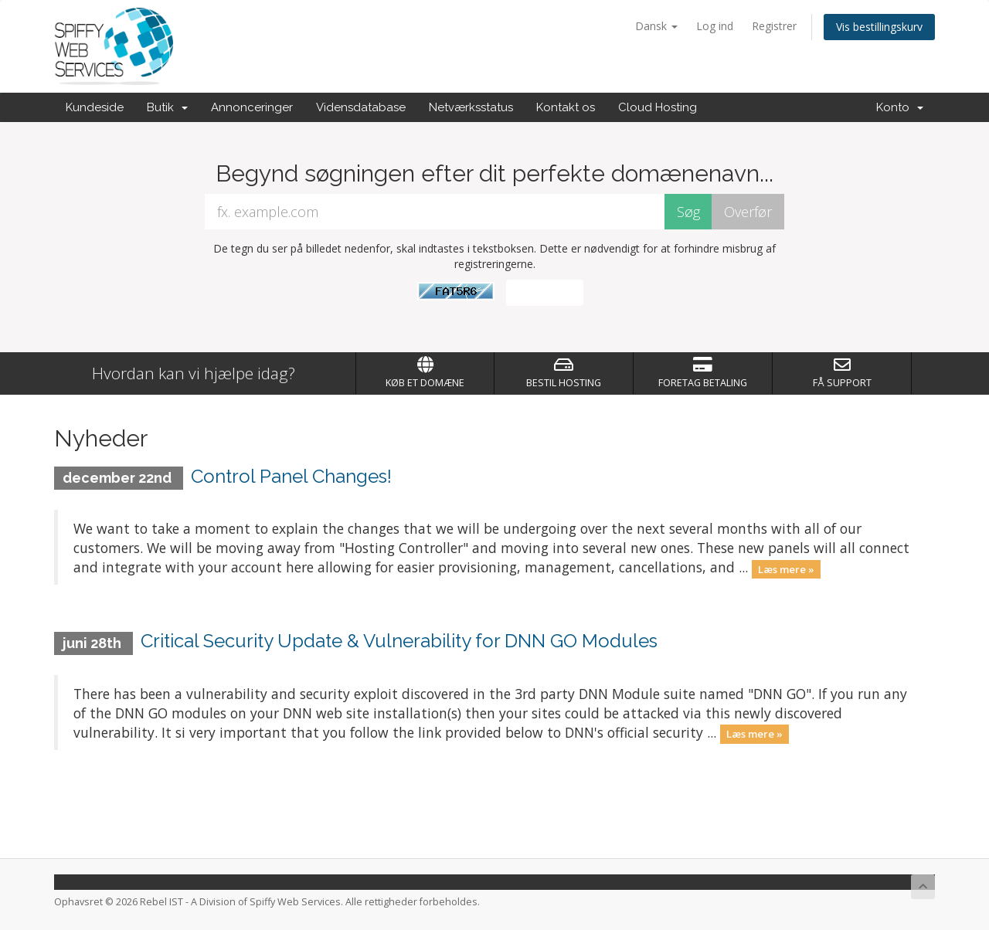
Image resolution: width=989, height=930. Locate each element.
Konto (899, 107)
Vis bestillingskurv (879, 26)
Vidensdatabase (361, 107)
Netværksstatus (471, 107)
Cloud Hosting (657, 107)
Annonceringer (252, 107)
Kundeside (95, 107)
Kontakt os (565, 107)
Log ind (714, 26)
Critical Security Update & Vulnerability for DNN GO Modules (399, 641)
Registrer (774, 26)
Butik (167, 107)
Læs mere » (786, 568)
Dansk (656, 26)
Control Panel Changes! (291, 476)
